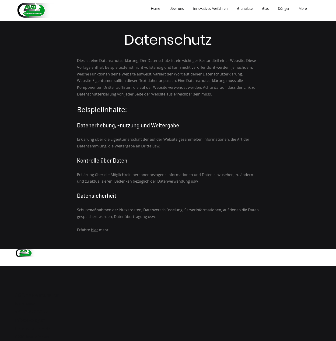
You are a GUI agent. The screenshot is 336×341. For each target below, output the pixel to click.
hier (94, 229)
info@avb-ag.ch (30, 320)
